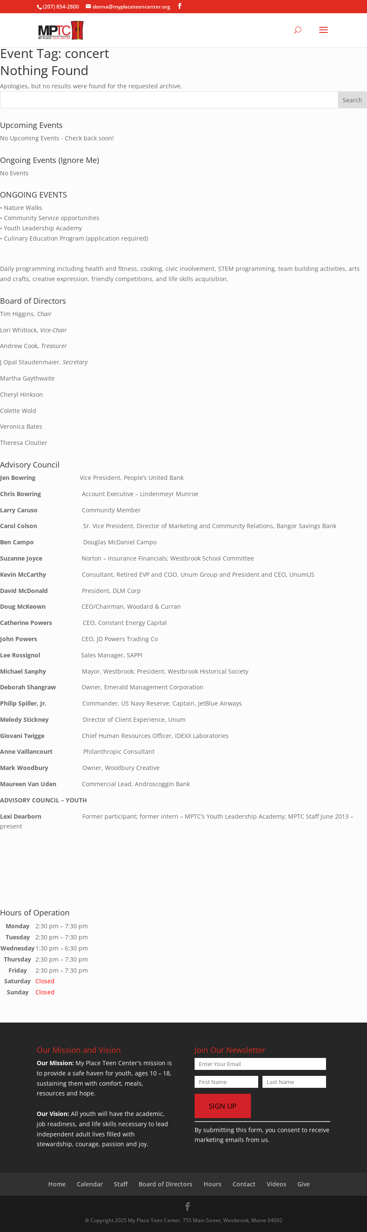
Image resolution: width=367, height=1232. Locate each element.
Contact (244, 1184)
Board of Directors (165, 1184)
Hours (212, 1184)
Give (303, 1184)
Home (57, 1184)
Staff (121, 1184)
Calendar (90, 1184)
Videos (276, 1184)
